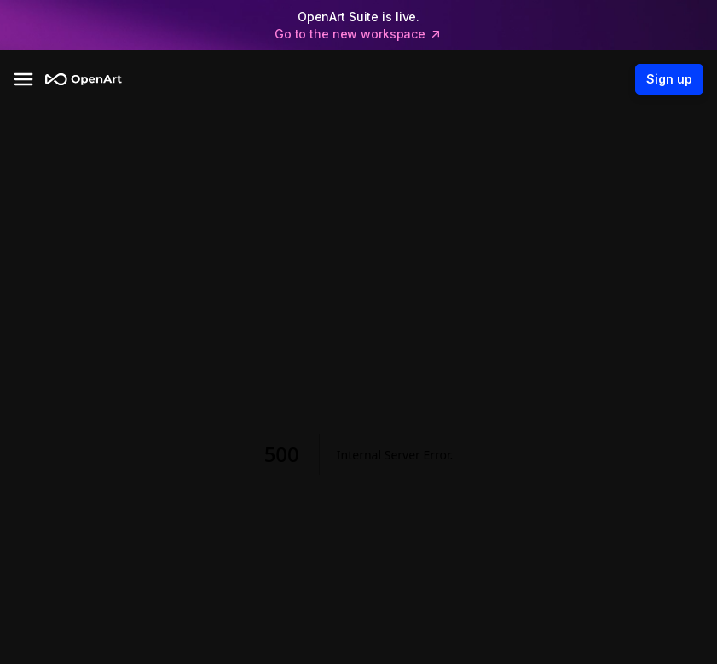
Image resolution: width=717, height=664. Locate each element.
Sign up (669, 79)
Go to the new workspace (358, 34)
